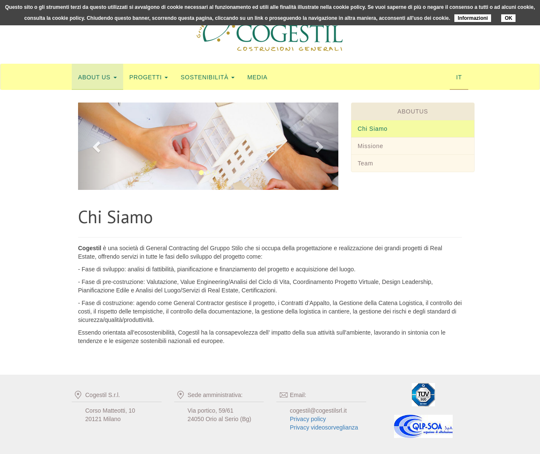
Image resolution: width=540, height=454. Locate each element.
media (257, 77)
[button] (97, 146)
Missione (370, 146)
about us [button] (97, 77)
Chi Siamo (373, 128)
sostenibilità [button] (208, 77)
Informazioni (473, 18)
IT (459, 77)
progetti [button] (149, 77)
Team (365, 163)
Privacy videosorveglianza (324, 427)
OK (508, 18)
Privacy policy (308, 419)
